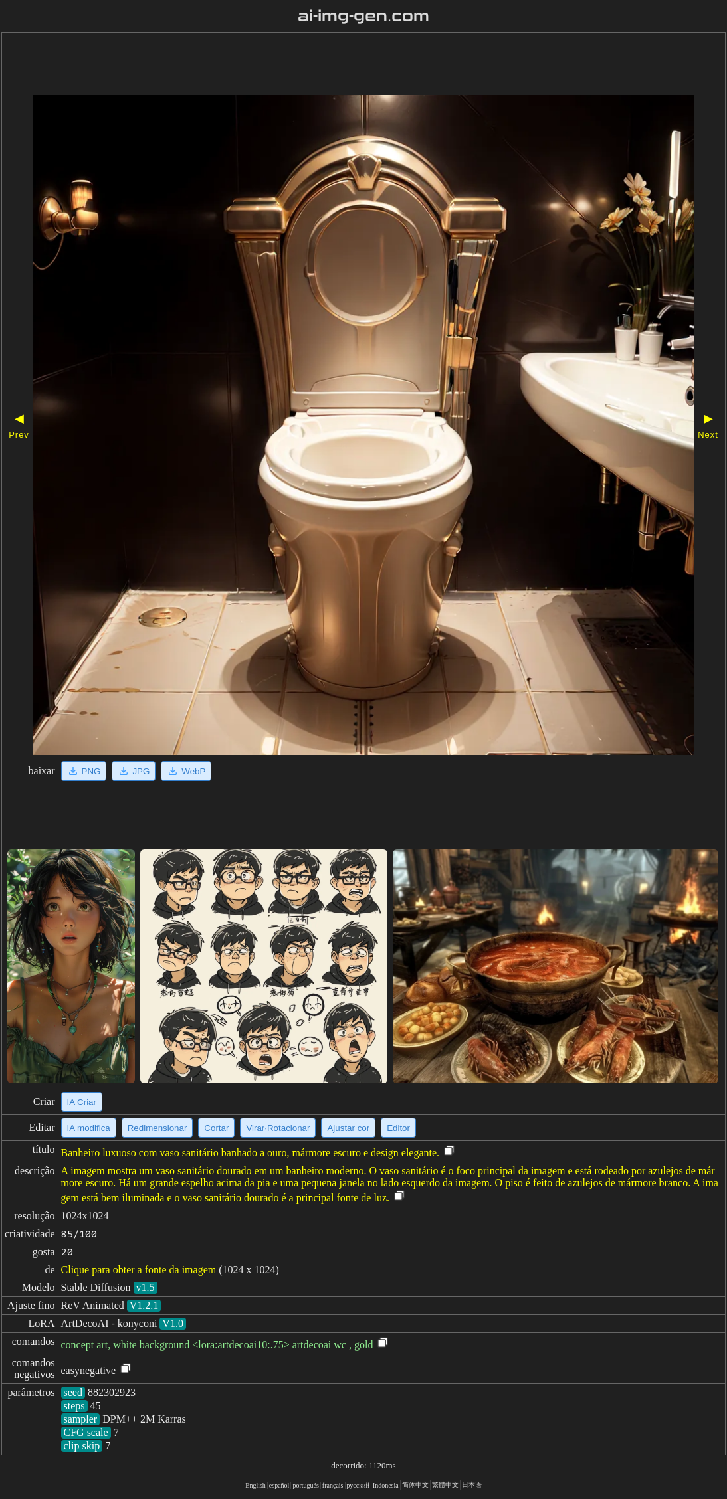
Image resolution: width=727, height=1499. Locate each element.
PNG (84, 771)
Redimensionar (157, 1128)
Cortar (216, 1128)
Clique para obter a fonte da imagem (139, 1269)
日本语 (472, 1484)
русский (358, 1485)
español (279, 1485)
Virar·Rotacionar (278, 1128)
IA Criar (81, 1102)
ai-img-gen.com (364, 16)
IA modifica (88, 1128)
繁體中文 (445, 1484)
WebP (186, 771)
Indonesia (386, 1485)
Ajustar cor (348, 1128)
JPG (134, 771)
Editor (398, 1128)
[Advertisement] (337, 65)
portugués (305, 1485)
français (333, 1485)
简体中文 (415, 1484)
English (255, 1485)
